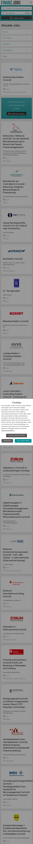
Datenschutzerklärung (7, 430)
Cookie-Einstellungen (16, 435)
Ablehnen (7, 441)
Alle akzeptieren (23, 441)
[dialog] (16, 422)
